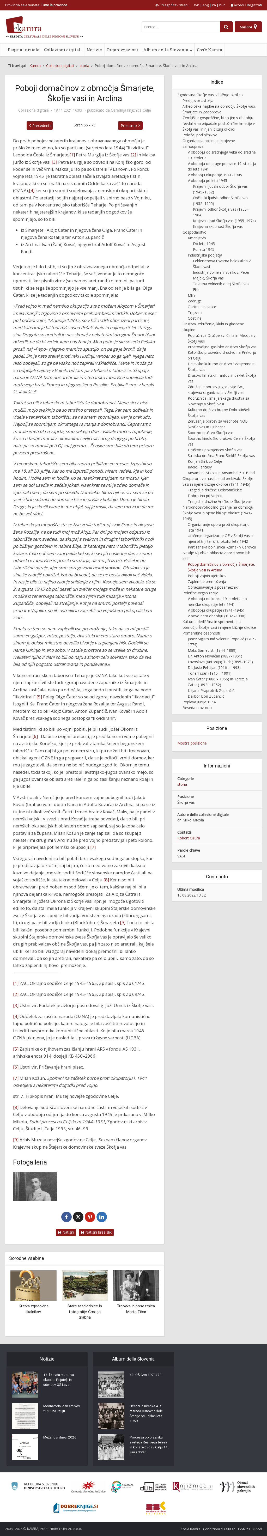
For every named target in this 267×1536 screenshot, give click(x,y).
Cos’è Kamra (209, 49)
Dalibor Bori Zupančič (206, 696)
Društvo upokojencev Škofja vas (215, 449)
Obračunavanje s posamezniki (213, 587)
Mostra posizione (192, 743)
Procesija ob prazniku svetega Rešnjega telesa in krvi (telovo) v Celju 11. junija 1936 (148, 1446)
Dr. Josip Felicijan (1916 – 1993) (214, 667)
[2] (133, 155)
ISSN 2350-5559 (250, 1529)
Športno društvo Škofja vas (211, 432)
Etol (196, 289)
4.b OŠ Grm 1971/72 (146, 1375)
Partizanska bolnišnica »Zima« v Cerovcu (222, 547)
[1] (72, 155)
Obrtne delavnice (202, 306)
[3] (54, 162)
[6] (35, 736)
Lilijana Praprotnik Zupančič (211, 690)
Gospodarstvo (195, 232)
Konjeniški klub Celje (205, 461)
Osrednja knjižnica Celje (131, 110)
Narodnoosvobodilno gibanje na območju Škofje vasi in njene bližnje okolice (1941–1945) (218, 513)
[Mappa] (248, 26)
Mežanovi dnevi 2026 (60, 1438)
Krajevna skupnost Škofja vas (218, 226)
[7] (93, 847)
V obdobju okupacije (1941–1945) (216, 610)
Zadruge (195, 300)
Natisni (66, 1232)
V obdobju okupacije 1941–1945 (215, 174)
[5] (39, 697)
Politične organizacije (200, 592)
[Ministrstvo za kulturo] (38, 1486)
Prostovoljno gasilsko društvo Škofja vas (222, 346)
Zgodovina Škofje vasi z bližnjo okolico (210, 94)
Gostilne (195, 318)
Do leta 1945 (204, 243)
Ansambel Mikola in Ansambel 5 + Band (221, 472)
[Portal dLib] (153, 1487)
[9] (122, 922)
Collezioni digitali (63, 49)
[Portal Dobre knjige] (75, 1508)
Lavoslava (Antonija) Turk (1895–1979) (220, 661)
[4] (31, 190)
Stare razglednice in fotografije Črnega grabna (85, 1312)
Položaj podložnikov (200, 134)
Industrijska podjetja (205, 255)
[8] (106, 880)
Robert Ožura (188, 838)
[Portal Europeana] (122, 1487)
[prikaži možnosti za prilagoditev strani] (171, 5)
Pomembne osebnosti (201, 633)
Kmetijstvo (197, 237)
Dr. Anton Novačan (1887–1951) (215, 656)
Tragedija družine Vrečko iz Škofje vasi (220, 501)
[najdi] (225, 26)
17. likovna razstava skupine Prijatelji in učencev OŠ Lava (59, 1380)
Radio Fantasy (200, 467)
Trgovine (195, 312)
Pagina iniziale (23, 49)
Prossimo (133, 125)
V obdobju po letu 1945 (207, 180)
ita (214, 5)
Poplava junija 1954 (199, 701)
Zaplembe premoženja (207, 581)
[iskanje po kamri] (180, 26)
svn (196, 5)
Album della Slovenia (165, 49)
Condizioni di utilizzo (219, 1529)
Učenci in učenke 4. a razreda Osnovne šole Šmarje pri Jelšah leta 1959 (148, 1414)
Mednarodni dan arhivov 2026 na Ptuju (61, 1409)
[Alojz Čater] (35, 1186)
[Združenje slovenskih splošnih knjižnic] (192, 1487)
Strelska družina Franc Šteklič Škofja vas (221, 455)
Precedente (37, 125)
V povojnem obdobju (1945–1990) (216, 615)
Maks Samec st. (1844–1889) (212, 650)
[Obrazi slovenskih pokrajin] (237, 1487)
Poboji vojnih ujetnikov (207, 575)
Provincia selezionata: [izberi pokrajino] (36, 5)
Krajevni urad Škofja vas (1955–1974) (224, 220)
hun (222, 5)
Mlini (192, 295)
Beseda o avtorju (197, 707)
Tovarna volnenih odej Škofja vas (221, 283)
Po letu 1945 (203, 249)
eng (206, 5)
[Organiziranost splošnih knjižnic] (88, 1487)
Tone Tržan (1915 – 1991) (210, 673)
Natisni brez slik (96, 1232)
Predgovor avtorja (198, 100)
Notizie (94, 49)
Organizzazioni (122, 49)
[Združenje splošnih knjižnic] (156, 1507)
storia (182, 784)
